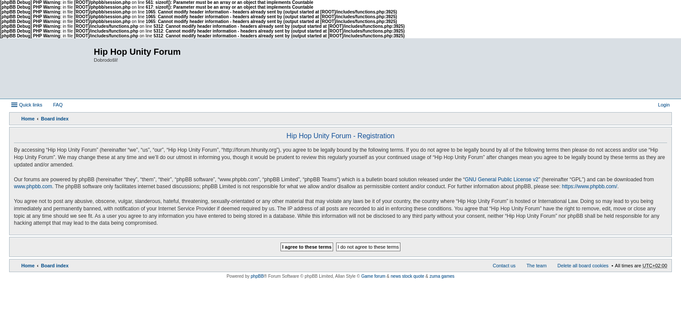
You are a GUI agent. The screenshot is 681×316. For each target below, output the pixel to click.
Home (28, 118)
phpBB (257, 276)
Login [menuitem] (664, 104)
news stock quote (407, 276)
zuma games (442, 276)
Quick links (30, 104)
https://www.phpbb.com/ (589, 186)
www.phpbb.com (33, 186)
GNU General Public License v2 (501, 179)
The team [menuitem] (536, 265)
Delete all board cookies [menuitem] (583, 265)
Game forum (373, 276)
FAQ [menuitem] (58, 104)
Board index (55, 118)
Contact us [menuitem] (504, 265)
